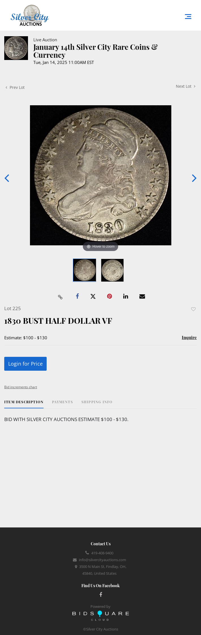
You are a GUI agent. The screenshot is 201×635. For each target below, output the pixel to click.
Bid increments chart (20, 387)
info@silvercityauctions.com (102, 559)
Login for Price (25, 363)
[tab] (24, 404)
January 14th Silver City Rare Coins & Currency (95, 51)
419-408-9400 (102, 552)
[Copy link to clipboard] (60, 296)
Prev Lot (15, 87)
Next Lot (185, 86)
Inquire (189, 337)
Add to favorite (193, 309)
